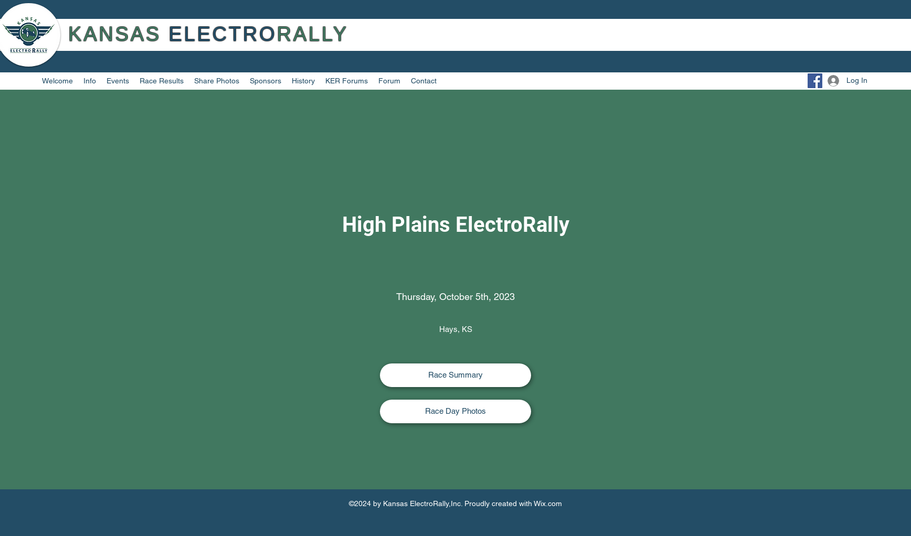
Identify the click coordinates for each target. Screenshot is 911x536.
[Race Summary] (455, 375)
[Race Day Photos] (455, 411)
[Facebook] (815, 80)
